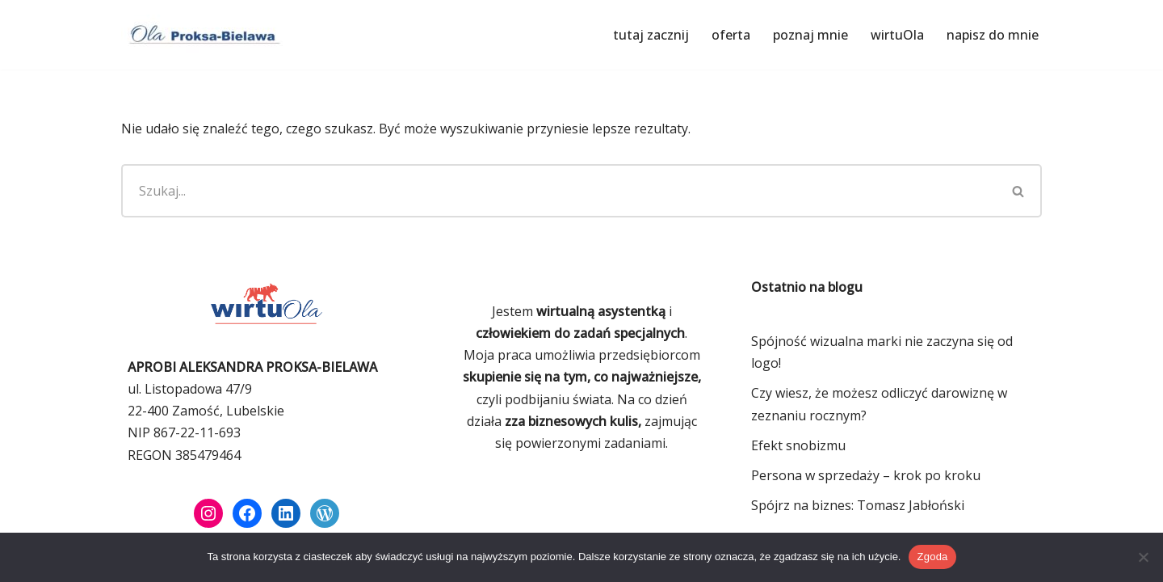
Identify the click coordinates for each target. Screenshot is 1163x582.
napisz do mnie (993, 35)
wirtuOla (897, 35)
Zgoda (932, 556)
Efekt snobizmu (798, 445)
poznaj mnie (810, 35)
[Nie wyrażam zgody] (1143, 557)
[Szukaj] (558, 190)
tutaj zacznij (651, 35)
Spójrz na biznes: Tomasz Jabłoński (857, 505)
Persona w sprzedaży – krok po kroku (865, 475)
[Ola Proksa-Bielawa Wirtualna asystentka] (202, 35)
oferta (731, 35)
